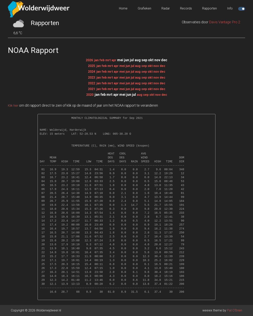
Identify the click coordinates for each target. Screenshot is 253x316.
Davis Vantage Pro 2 (224, 22)
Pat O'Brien (234, 310)
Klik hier (14, 105)
